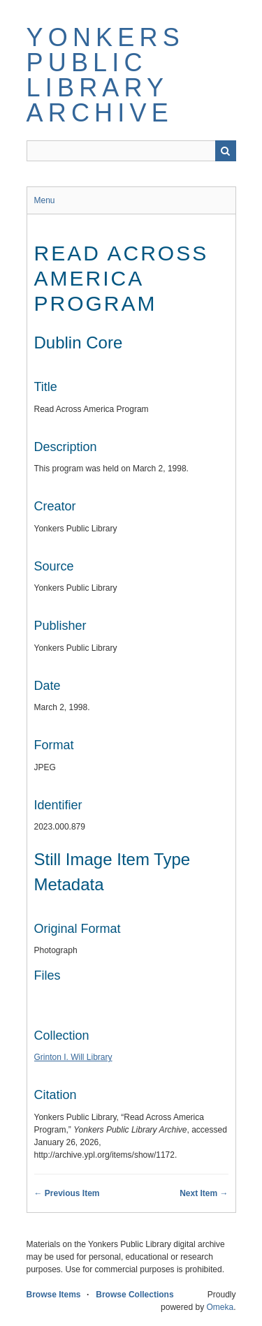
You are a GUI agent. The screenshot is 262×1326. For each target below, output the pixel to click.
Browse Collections (134, 1294)
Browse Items (54, 1294)
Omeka (219, 1307)
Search (225, 150)
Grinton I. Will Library (73, 1057)
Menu (44, 200)
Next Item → (204, 1193)
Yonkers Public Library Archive (105, 75)
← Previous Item (67, 1193)
